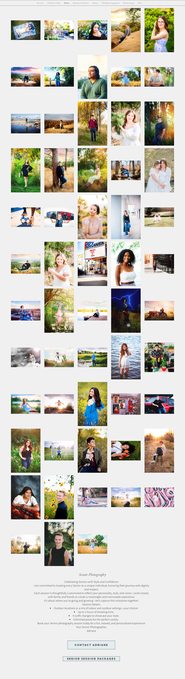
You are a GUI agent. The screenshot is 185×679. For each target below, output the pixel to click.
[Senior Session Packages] (91, 658)
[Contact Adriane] (91, 645)
